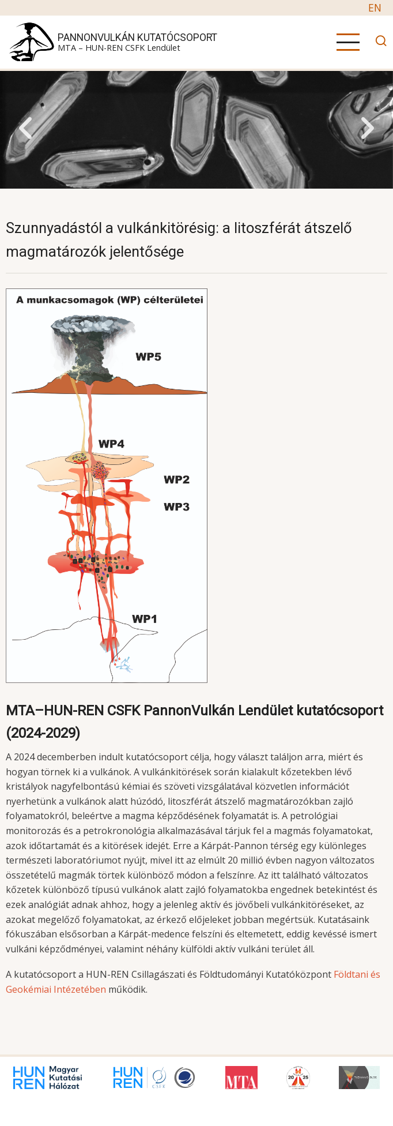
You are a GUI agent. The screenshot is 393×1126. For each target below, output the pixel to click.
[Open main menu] (348, 42)
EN (374, 7)
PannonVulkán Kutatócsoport (137, 37)
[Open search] (378, 42)
